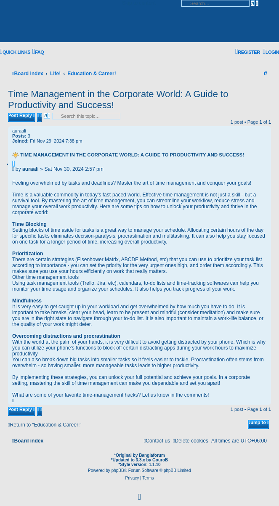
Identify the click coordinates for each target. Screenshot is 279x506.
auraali (19, 130)
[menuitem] (38, 52)
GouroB (160, 460)
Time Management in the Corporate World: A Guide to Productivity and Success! (132, 154)
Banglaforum (152, 455)
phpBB (118, 470)
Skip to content (139, 3)
